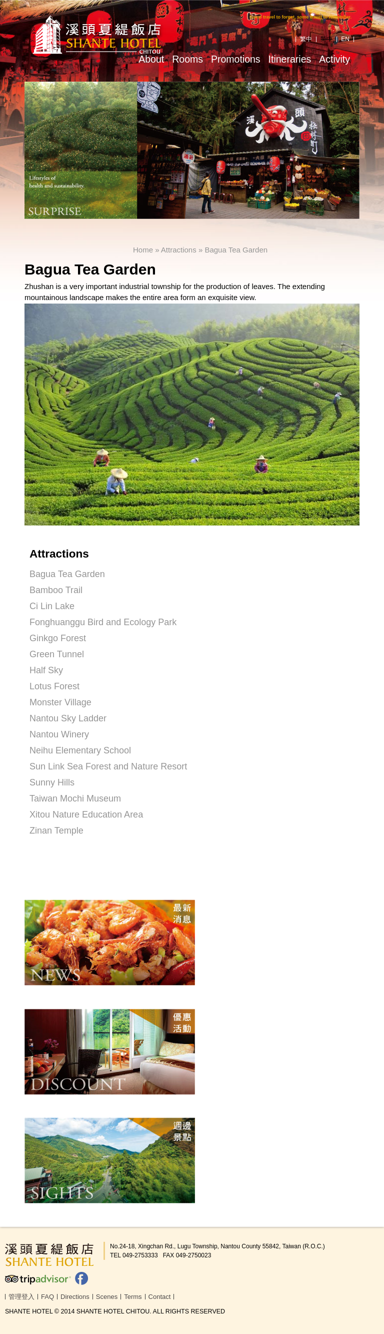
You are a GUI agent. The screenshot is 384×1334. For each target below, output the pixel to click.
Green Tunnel (57, 654)
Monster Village (61, 702)
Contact (159, 1296)
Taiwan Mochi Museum (75, 798)
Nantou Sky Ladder (68, 718)
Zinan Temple (57, 831)
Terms (133, 1296)
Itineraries (290, 59)
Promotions (235, 59)
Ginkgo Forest (58, 638)
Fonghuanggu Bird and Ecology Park (103, 622)
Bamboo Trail (56, 590)
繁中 (306, 39)
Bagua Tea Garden (236, 249)
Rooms (187, 59)
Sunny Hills (52, 782)
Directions (75, 1296)
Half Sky (46, 670)
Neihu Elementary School (80, 750)
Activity (334, 59)
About (151, 59)
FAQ (47, 1296)
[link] (192, 871)
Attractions (178, 249)
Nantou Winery (59, 734)
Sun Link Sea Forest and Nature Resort (108, 766)
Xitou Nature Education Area (86, 815)
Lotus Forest (55, 686)
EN (345, 39)
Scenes (107, 1296)
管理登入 (21, 1296)
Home (143, 249)
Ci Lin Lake (52, 606)
